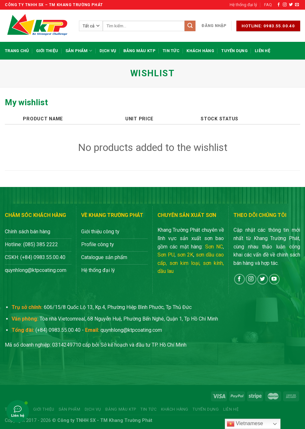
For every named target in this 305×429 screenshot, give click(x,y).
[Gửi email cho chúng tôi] (297, 5)
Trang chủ (17, 50)
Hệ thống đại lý (243, 4)
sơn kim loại (184, 263)
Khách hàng (200, 50)
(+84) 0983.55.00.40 (58, 330)
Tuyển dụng (234, 50)
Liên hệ (262, 50)
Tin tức (171, 50)
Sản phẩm (78, 51)
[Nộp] (190, 26)
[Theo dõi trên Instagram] (285, 5)
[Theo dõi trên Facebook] (279, 5)
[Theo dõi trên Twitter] (291, 5)
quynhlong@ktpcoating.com (131, 330)
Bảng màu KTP (139, 50)
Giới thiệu (47, 50)
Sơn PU (166, 255)
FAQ (268, 4)
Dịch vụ (108, 50)
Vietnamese (245, 424)
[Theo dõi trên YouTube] (274, 279)
